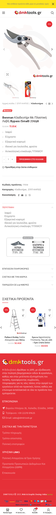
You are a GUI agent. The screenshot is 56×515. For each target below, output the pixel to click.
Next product (52, 103)
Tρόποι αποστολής (12, 439)
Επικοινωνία (8, 473)
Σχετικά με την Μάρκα (14, 277)
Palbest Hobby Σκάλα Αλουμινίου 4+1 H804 (15, 338)
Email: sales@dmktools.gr (19, 418)
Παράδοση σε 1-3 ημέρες (15, 285)
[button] (23, 315)
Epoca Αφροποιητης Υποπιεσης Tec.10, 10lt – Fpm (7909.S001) (41, 340)
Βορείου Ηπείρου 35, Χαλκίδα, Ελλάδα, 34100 (29, 408)
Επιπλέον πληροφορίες (15, 269)
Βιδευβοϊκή (10, 370)
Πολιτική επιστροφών (13, 444)
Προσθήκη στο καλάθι (31, 159)
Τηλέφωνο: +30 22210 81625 (20, 413)
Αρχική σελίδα (8, 103)
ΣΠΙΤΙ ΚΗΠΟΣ (23, 103)
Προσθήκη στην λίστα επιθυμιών (21, 167)
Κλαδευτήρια (37, 103)
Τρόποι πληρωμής (12, 433)
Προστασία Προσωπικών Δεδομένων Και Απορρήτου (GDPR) (23, 465)
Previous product (46, 103)
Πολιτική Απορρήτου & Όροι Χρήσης (21, 458)
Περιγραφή (8, 207)
